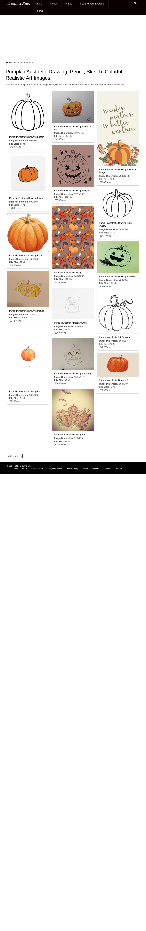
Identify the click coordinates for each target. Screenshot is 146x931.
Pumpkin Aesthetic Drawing (68, 272)
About (24, 469)
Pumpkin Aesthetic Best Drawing (70, 323)
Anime (68, 3)
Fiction (53, 3)
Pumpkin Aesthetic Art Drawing (114, 337)
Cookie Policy (37, 469)
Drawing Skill (25, 466)
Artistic (38, 3)
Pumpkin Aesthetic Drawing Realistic (117, 276)
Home (15, 469)
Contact (107, 469)
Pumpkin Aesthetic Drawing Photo (26, 255)
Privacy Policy (72, 469)
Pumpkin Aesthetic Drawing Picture (26, 311)
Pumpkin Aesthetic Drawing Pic (24, 391)
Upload (39, 11)
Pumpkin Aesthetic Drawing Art (69, 434)
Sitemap (118, 469)
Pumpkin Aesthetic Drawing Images (72, 190)
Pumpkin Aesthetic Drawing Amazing (72, 373)
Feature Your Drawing (92, 3)
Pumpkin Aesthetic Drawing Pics (115, 380)
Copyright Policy (54, 469)
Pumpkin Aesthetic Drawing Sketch (26, 137)
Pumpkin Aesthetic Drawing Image (26, 198)
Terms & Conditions (90, 469)
